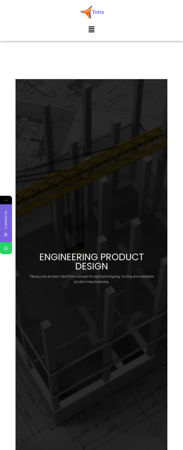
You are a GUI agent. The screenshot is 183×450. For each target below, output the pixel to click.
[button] (91, 30)
